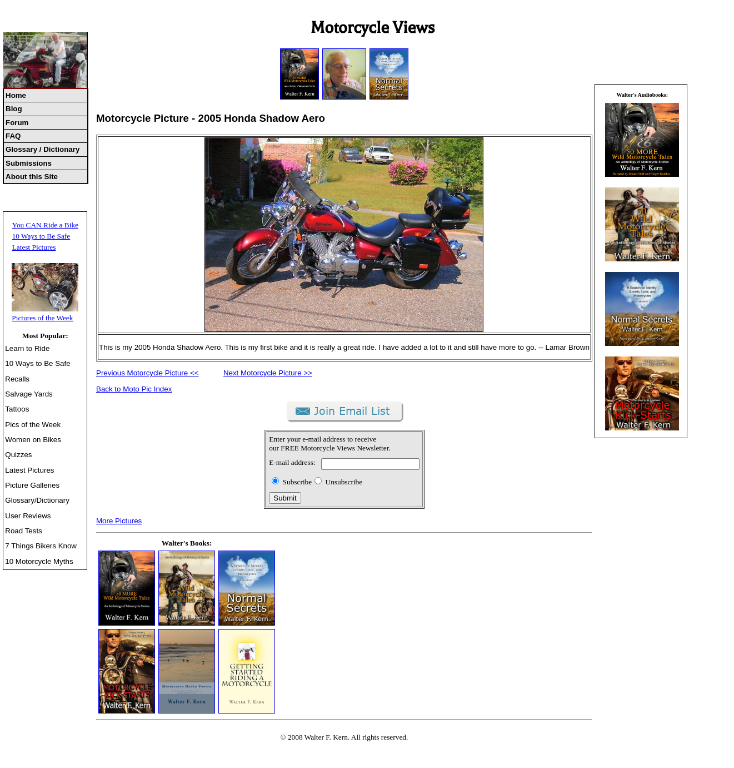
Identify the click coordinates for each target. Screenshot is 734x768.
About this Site (32, 176)
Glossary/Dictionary (37, 500)
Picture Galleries (32, 485)
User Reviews (28, 516)
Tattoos (17, 409)
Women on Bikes (33, 439)
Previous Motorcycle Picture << (147, 373)
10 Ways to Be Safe (41, 236)
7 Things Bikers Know (41, 546)
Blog (14, 109)
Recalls (17, 379)
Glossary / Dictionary (42, 149)
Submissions (29, 163)
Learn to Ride (27, 348)
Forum (17, 122)
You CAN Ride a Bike (45, 225)
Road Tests (23, 531)
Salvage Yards (28, 394)
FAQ (13, 136)
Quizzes (18, 454)
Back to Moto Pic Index (134, 389)
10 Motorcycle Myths (39, 561)
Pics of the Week (33, 424)
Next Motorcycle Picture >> (267, 373)
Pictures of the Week (42, 318)
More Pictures (119, 521)
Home (16, 95)
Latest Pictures (34, 247)
